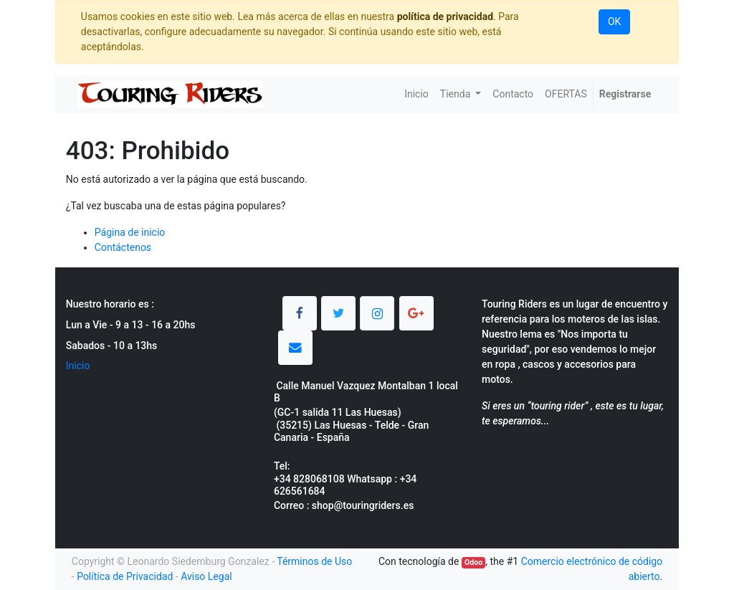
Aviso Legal (206, 576)
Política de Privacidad (125, 576)
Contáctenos (123, 247)
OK (614, 21)
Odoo (473, 562)
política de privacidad (445, 16)
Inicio (78, 365)
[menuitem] (416, 94)
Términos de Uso (314, 561)
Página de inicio (130, 232)
